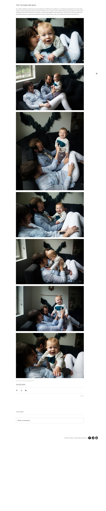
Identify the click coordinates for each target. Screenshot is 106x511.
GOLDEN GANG (20, 384)
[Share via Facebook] (17, 390)
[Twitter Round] (93, 438)
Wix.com (86, 438)
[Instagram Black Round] (96, 438)
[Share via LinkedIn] (26, 390)
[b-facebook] (89, 438)
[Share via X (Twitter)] (21, 390)
